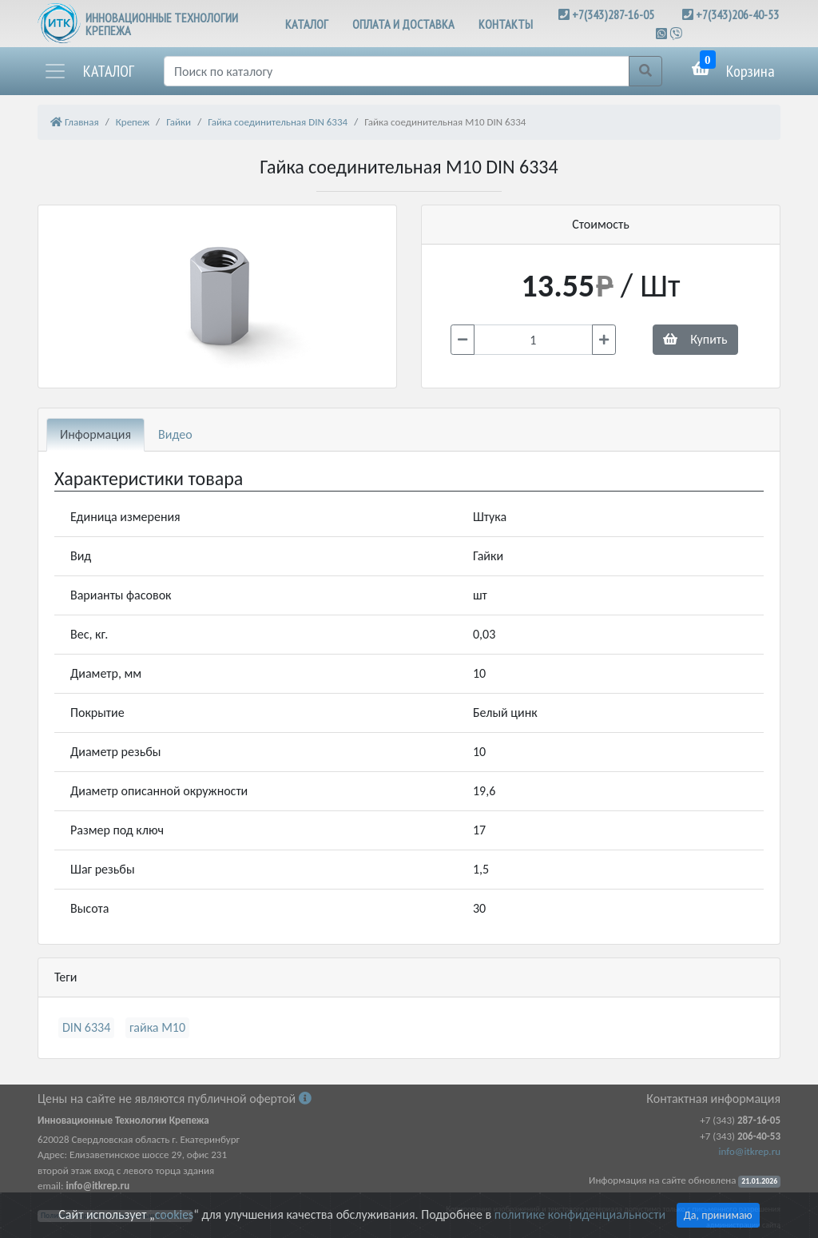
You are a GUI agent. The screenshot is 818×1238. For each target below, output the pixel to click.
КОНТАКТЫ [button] (505, 24)
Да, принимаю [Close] (718, 1215)
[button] (89, 71)
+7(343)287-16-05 (613, 14)
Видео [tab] (175, 434)
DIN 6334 (86, 1027)
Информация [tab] (95, 434)
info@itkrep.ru (749, 1151)
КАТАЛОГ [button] (306, 24)
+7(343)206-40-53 (737, 14)
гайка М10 (157, 1027)
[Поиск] (396, 71)
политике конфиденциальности (579, 1214)
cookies (174, 1214)
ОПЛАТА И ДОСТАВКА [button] (403, 24)
